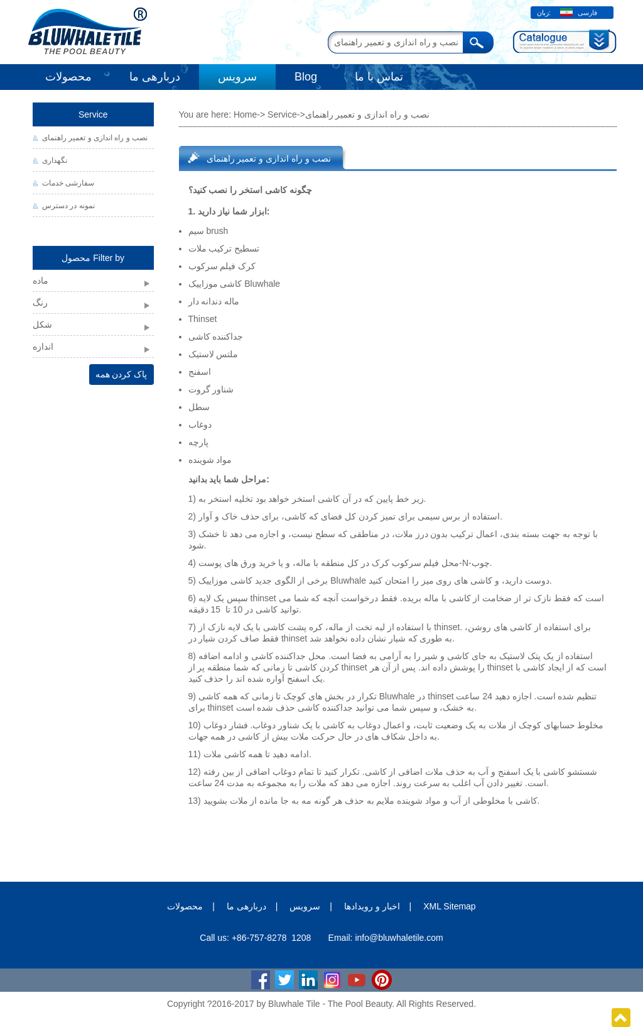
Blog (305, 76)
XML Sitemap (449, 906)
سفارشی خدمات (68, 183)
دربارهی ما (154, 76)
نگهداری (54, 160)
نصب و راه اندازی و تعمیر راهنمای (95, 137)
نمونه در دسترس (68, 205)
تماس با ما (379, 76)
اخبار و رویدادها (372, 906)
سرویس (237, 76)
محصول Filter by (93, 258)
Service (93, 114)
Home (245, 114)
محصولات (68, 76)
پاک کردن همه (121, 374)
